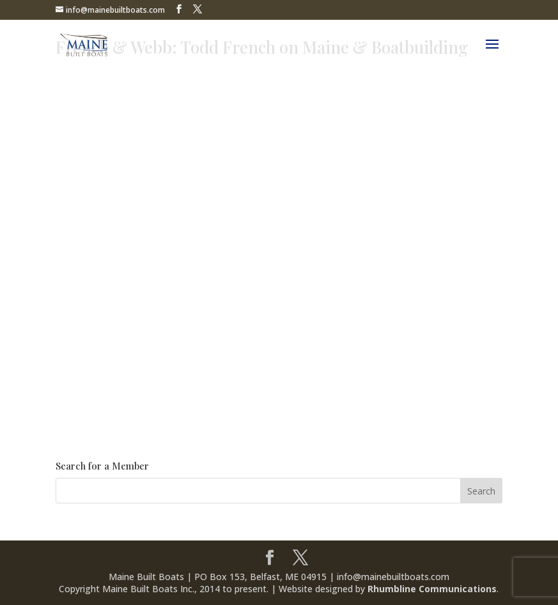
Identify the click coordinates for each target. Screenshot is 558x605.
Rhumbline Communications (432, 589)
